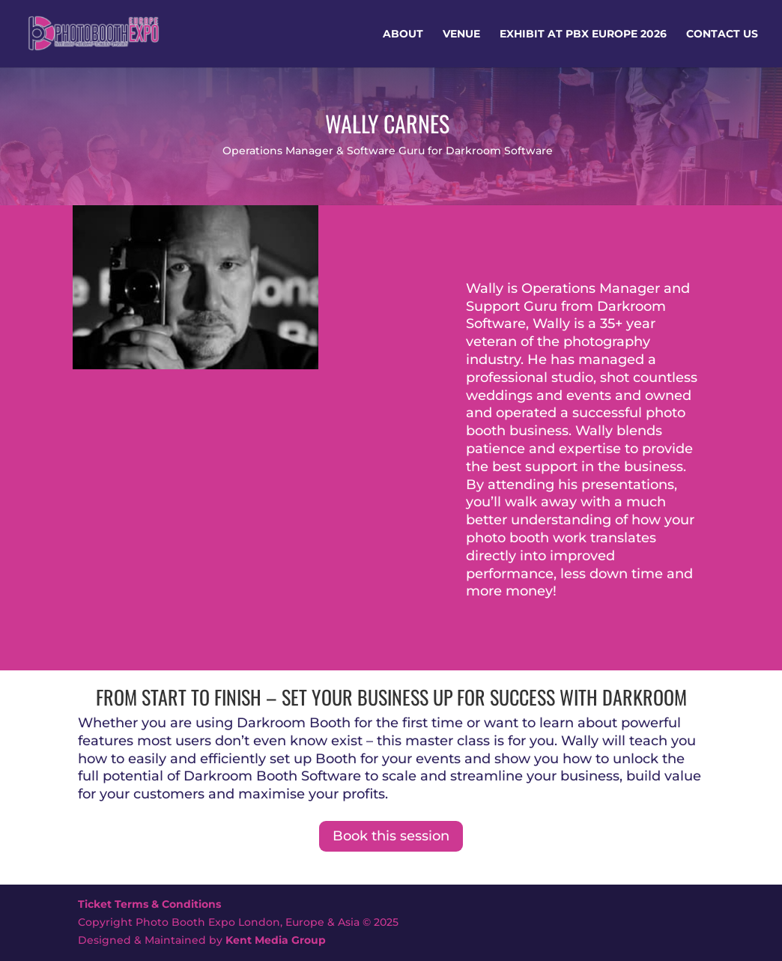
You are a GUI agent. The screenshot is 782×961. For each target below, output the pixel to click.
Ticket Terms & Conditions (149, 904)
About (403, 34)
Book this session (391, 836)
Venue (461, 34)
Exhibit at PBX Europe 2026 (583, 34)
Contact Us (722, 34)
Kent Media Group (275, 940)
